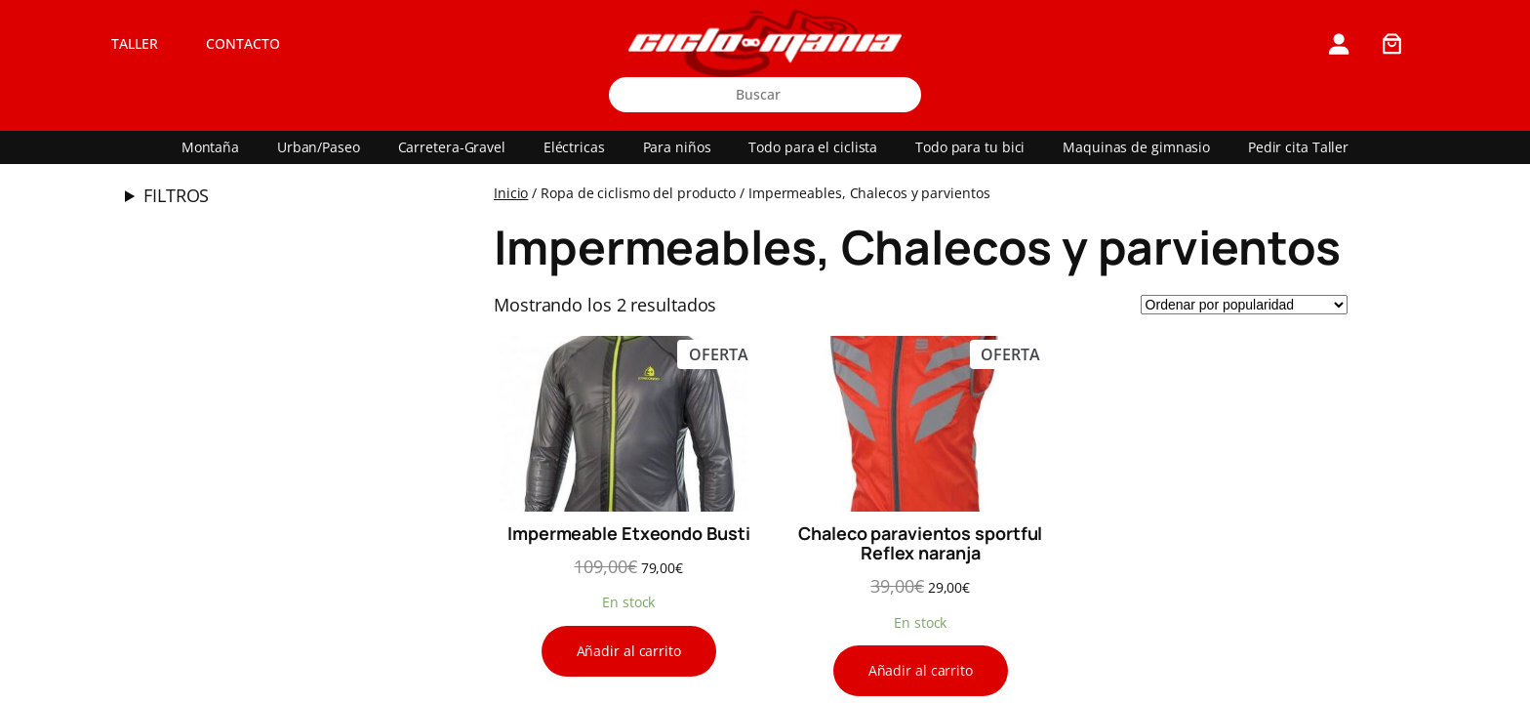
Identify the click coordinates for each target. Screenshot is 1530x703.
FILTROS (176, 195)
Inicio (511, 193)
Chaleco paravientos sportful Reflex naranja (920, 543)
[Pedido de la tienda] (1244, 304)
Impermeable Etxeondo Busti (628, 533)
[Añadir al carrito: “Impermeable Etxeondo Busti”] (629, 651)
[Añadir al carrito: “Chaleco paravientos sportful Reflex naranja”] (920, 670)
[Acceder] (1338, 43)
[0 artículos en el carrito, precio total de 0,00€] (1392, 43)
